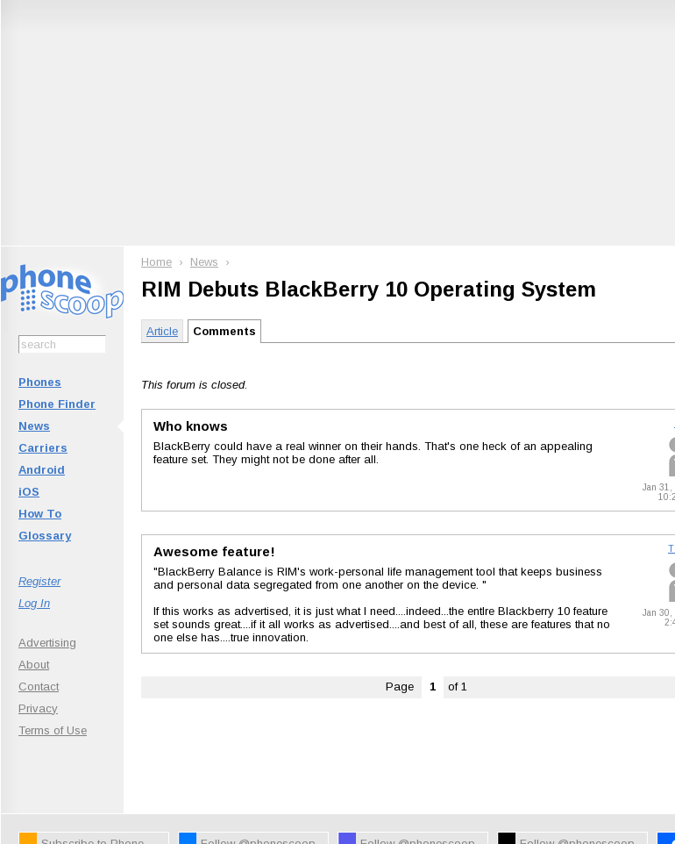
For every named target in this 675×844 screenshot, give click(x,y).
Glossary (44, 535)
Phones (39, 382)
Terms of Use (52, 730)
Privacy (38, 708)
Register (39, 581)
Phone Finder (57, 404)
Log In (34, 603)
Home (156, 261)
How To (39, 513)
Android (41, 469)
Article (162, 331)
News (34, 426)
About (33, 664)
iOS (28, 491)
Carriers (43, 447)
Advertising (47, 642)
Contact (38, 686)
